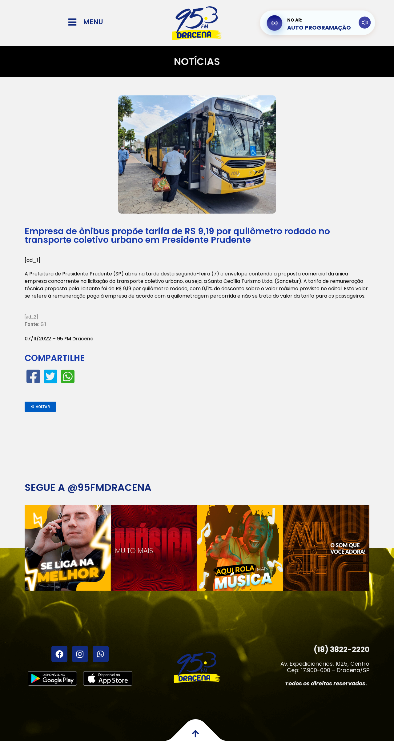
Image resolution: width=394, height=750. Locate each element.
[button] (40, 407)
